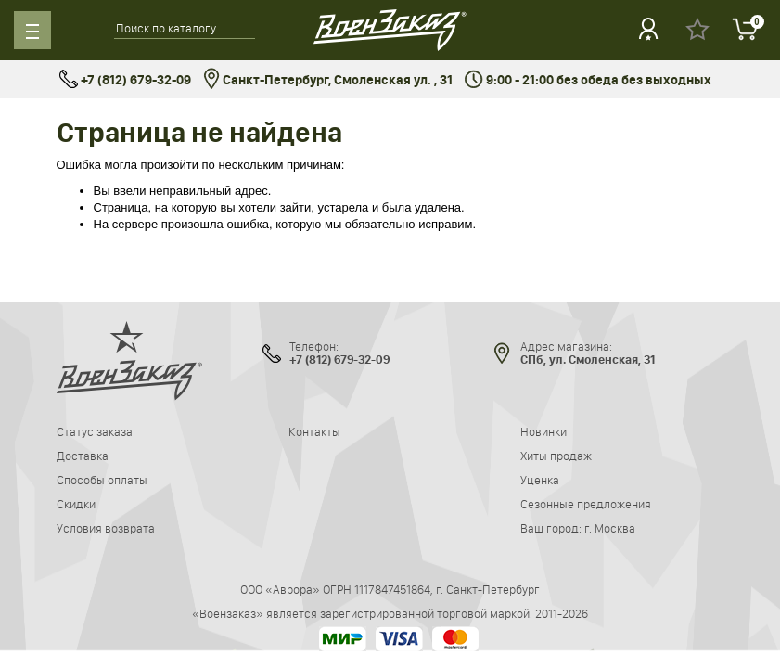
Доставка (83, 455)
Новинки (543, 431)
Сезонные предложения (585, 503)
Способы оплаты (102, 479)
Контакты (314, 431)
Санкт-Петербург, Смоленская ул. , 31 (328, 80)
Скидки (76, 503)
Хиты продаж (556, 455)
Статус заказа (95, 431)
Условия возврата (106, 527)
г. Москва (609, 527)
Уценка (539, 479)
